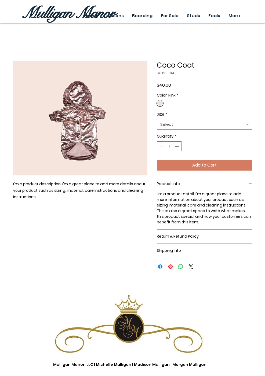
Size (162, 114)
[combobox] (204, 124)
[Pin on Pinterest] (170, 266)
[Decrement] (161, 146)
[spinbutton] (169, 146)
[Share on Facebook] (160, 266)
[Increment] (177, 146)
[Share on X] (191, 266)
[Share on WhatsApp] (180, 266)
